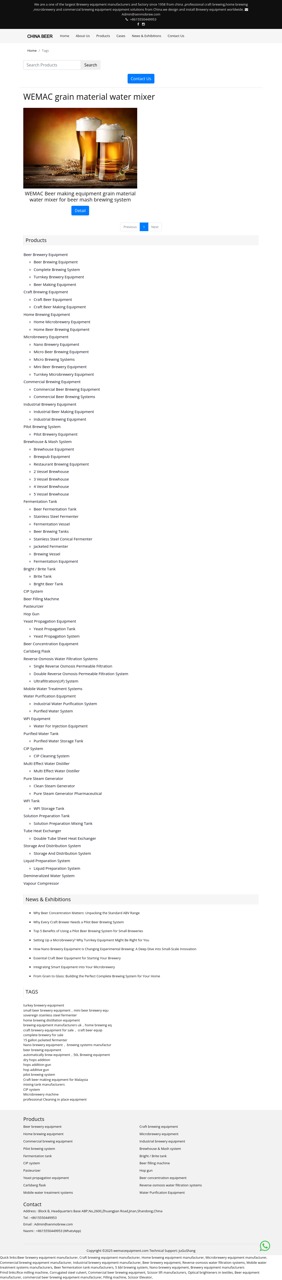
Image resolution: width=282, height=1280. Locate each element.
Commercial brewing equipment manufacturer (35, 1262)
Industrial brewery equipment (50, 404)
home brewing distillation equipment (51, 1020)
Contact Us (176, 35)
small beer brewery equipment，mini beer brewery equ (66, 1010)
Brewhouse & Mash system (48, 441)
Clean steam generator (54, 785)
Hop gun (31, 613)
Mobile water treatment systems (53, 688)
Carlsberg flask (37, 651)
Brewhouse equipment (54, 449)
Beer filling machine (41, 598)
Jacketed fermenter (51, 546)
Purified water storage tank (58, 740)
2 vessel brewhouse (51, 471)
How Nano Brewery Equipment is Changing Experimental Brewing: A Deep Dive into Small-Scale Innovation (114, 949)
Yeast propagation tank (54, 628)
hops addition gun (37, 1064)
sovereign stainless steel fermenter (50, 1015)
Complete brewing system (57, 269)
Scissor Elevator (140, 1277)
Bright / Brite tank (40, 568)
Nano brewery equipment (56, 344)
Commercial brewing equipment (52, 381)
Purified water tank (41, 733)
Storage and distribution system (52, 845)
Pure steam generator (43, 778)
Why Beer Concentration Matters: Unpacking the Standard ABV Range (86, 913)
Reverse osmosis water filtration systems (61, 658)
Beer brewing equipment (56, 261)
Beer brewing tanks (51, 531)
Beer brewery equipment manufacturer (47, 1257)
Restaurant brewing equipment (61, 464)
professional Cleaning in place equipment (55, 1099)
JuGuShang (187, 1250)
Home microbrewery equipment (62, 321)
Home (64, 35)
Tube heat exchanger (42, 830)
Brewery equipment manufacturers (218, 1267)
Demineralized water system (49, 875)
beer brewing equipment (42, 1050)
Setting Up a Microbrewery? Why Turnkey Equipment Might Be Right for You (91, 940)
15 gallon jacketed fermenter (45, 1040)
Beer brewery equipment (46, 254)
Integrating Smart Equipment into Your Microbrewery (74, 967)
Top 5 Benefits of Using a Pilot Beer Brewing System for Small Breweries (88, 931)
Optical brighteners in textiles (210, 1272)
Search (90, 65)
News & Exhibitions (146, 35)
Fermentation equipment (56, 561)
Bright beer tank (48, 583)
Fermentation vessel (52, 523)
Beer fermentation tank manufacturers (83, 1267)
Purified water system (53, 710)
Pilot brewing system (42, 426)
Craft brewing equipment (46, 291)
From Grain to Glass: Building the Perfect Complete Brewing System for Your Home (96, 976)
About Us (83, 35)
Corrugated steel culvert (68, 1272)
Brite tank (43, 576)
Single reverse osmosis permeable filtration (73, 666)
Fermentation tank (40, 501)
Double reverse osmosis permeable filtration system (81, 673)
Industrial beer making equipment (64, 411)
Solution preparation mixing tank (63, 823)
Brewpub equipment (52, 456)
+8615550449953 (143, 19)
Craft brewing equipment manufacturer (109, 1257)
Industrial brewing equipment (60, 419)
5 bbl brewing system (131, 1267)
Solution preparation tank (47, 815)
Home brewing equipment (47, 314)
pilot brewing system (39, 1074)
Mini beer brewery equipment (60, 366)
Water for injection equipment (61, 725)
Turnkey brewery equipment (59, 276)
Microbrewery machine (41, 1094)
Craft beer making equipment (60, 306)
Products (103, 35)
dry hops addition (36, 1059)
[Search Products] (52, 65)
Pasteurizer (34, 606)
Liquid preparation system (47, 860)
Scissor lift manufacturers (166, 1272)
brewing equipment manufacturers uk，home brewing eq (67, 1025)
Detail (80, 210)
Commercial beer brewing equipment (67, 389)
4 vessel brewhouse (51, 486)
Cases (120, 35)
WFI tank (31, 800)
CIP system (33, 591)
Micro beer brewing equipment (61, 351)
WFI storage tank (49, 808)
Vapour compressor (41, 883)
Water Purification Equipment (50, 695)
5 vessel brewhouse (51, 494)
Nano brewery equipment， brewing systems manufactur (67, 1045)
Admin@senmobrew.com (141, 14)
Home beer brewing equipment (61, 329)
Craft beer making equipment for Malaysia (55, 1079)
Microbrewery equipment (46, 336)
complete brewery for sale (43, 1035)
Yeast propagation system (57, 636)
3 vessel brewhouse (51, 479)
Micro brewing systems (54, 359)
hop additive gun (36, 1069)
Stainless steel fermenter (56, 516)
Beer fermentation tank (55, 508)
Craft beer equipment (53, 299)
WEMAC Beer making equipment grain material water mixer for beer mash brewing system (80, 196)
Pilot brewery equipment (55, 434)
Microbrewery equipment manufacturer (236, 1257)
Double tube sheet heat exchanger (65, 838)
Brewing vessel (47, 553)
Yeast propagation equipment (50, 621)
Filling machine (114, 1277)
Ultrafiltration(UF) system (56, 681)
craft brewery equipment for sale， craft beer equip (62, 1030)
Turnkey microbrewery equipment (64, 374)
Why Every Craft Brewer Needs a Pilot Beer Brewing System (78, 922)
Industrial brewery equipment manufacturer (107, 1262)
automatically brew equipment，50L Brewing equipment (66, 1054)
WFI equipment (37, 718)
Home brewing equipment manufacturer (173, 1257)
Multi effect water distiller (47, 763)
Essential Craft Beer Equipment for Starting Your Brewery (77, 958)
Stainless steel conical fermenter (63, 538)
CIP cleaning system (51, 755)
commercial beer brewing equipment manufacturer (62, 1277)
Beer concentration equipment (51, 643)
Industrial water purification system (65, 703)
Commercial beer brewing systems (64, 396)
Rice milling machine (32, 1272)
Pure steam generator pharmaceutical (68, 793)
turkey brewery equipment (43, 1005)
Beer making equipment (55, 284)
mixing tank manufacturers (44, 1084)
